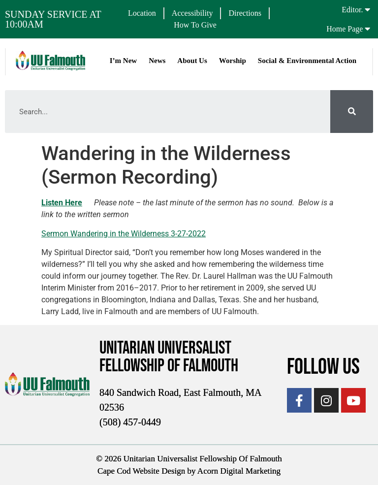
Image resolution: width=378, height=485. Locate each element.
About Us (192, 61)
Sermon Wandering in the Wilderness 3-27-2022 (123, 233)
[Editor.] (367, 9)
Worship (232, 61)
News (157, 61)
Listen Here (61, 202)
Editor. (352, 9)
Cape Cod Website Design (141, 471)
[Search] (351, 111)
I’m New (123, 61)
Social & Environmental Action (307, 61)
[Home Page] (367, 28)
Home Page (344, 29)
